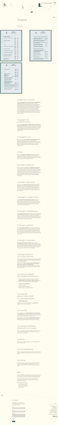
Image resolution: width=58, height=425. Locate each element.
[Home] (4, 4)
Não (13, 419)
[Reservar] (54, 17)
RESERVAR (56, 17)
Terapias (11, 4)
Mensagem (13, 413)
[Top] (2, 395)
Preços (11, 3)
